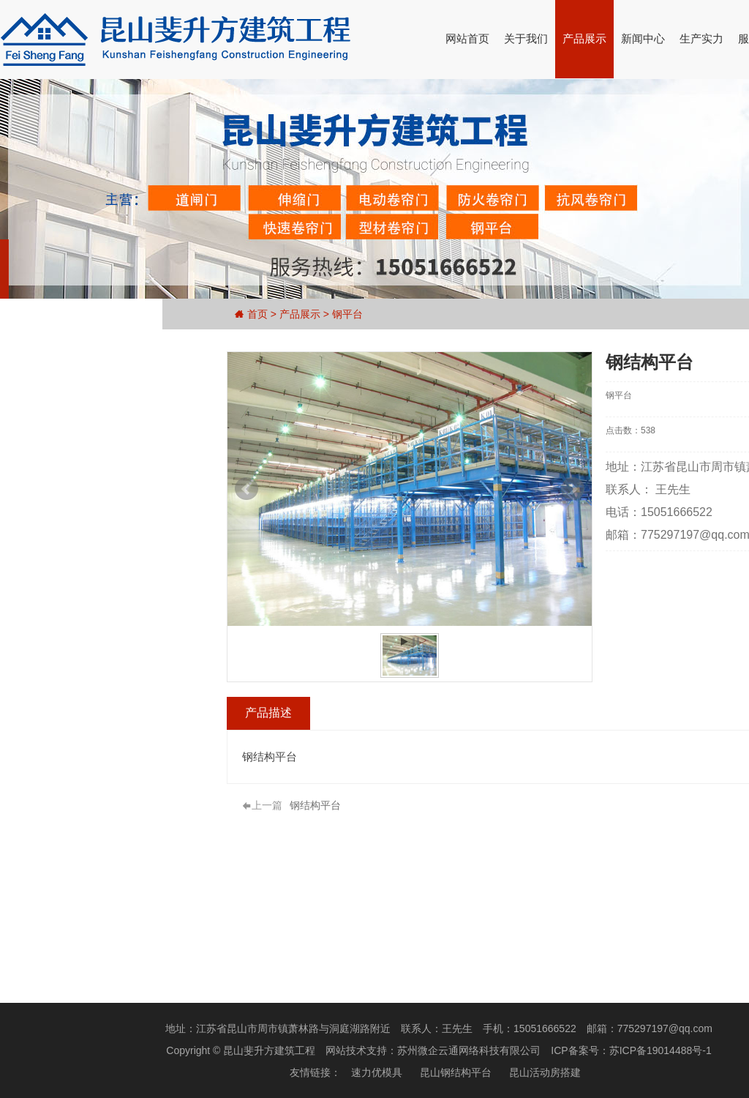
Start (403, 642)
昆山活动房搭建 (545, 1072)
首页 (257, 314)
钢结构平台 (315, 805)
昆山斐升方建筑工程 (269, 1050)
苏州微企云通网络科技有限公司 (469, 1050)
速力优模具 (376, 1072)
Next (572, 489)
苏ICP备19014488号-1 (660, 1050)
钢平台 (347, 314)
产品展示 (584, 38)
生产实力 (701, 38)
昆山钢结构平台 (456, 1072)
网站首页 (467, 38)
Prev (246, 489)
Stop (415, 642)
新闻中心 (643, 38)
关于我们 (526, 38)
